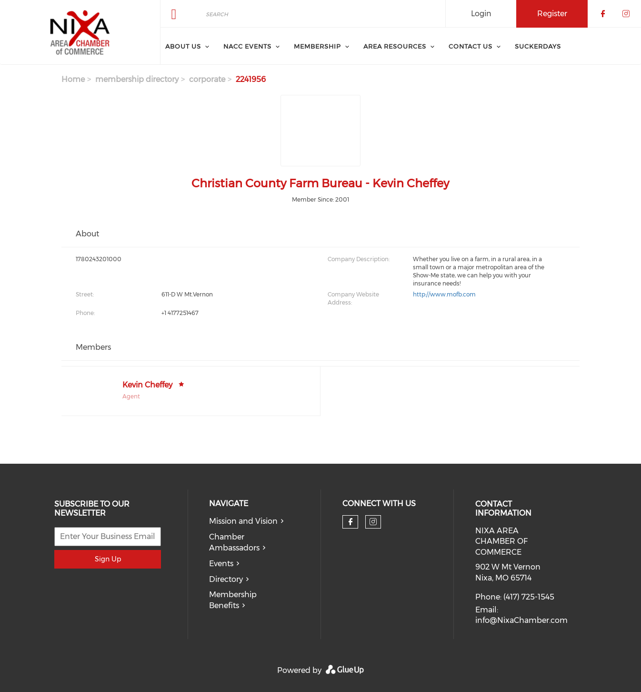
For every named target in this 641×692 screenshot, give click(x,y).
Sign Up (108, 559)
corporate (207, 79)
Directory (226, 579)
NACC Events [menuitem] (247, 46)
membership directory (137, 79)
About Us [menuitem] (183, 46)
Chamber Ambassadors (234, 542)
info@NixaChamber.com (521, 620)
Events (221, 563)
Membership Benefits (233, 600)
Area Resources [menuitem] (394, 46)
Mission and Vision (243, 521)
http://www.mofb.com (444, 294)
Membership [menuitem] (317, 46)
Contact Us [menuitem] (470, 46)
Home (73, 79)
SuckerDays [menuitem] (538, 46)
